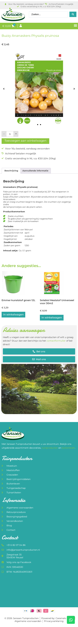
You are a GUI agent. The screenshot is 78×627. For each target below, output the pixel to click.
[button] (75, 25)
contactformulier (56, 340)
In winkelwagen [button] (13, 314)
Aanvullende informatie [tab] (35, 170)
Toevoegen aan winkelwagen (25, 140)
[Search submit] (72, 14)
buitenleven (68, 447)
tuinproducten (50, 447)
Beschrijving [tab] (11, 170)
